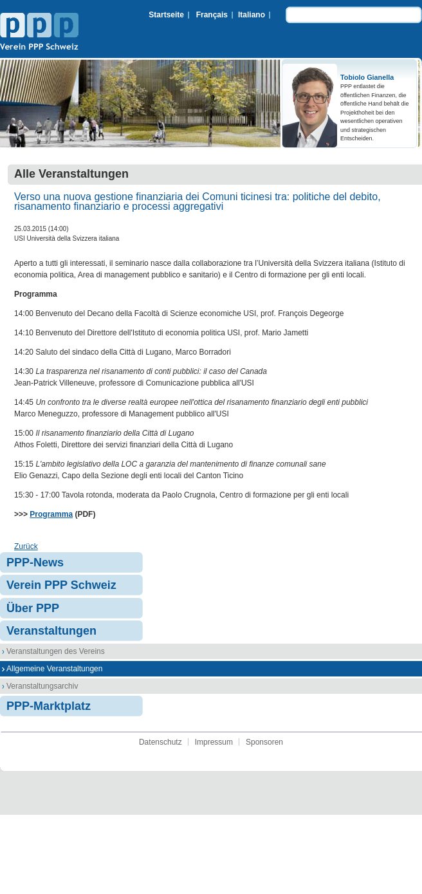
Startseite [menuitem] (166, 14)
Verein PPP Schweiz (39, 33)
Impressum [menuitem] (214, 742)
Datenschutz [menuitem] (160, 742)
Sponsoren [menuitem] (264, 742)
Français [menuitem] (212, 14)
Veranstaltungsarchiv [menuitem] (42, 686)
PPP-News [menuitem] (35, 562)
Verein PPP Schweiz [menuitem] (61, 585)
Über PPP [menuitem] (32, 608)
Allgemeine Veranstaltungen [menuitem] (54, 668)
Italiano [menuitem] (251, 14)
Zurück (26, 546)
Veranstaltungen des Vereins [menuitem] (55, 651)
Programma (51, 514)
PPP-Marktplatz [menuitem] (48, 706)
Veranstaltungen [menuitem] (51, 630)
